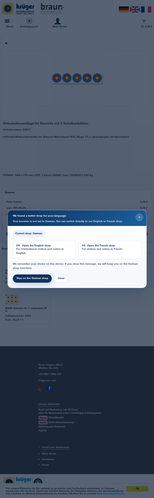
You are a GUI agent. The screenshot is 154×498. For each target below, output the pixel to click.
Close (61, 278)
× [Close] (139, 217)
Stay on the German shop (32, 278)
